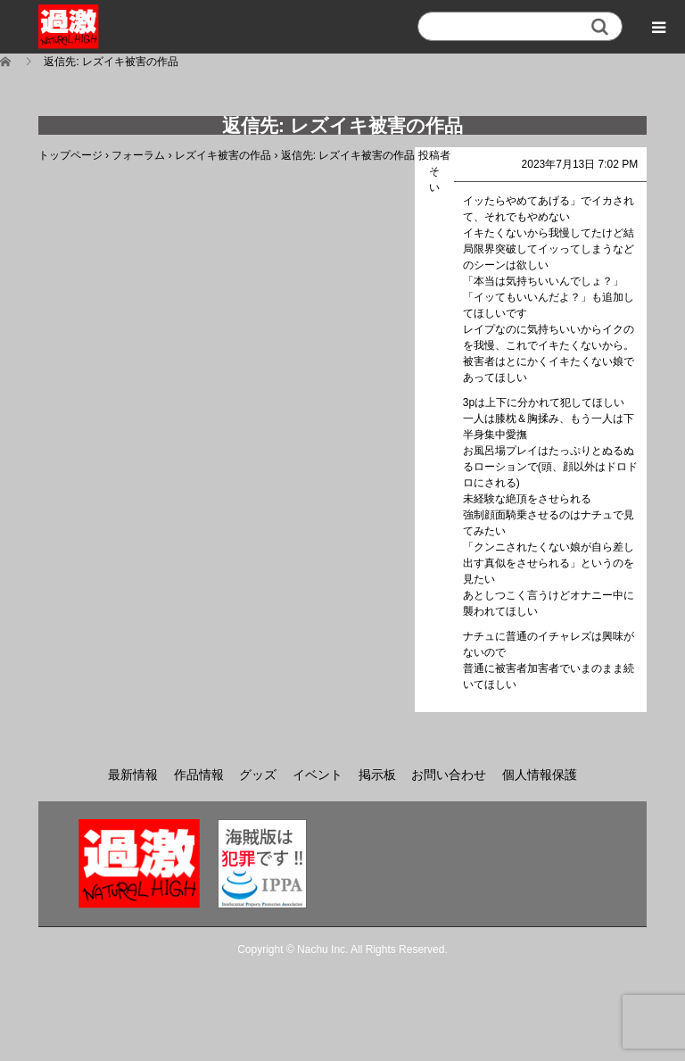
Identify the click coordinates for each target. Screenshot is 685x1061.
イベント (317, 774)
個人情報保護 (539, 774)
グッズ (257, 774)
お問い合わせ (448, 774)
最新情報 (133, 774)
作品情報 (199, 774)
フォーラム (138, 155)
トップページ (70, 155)
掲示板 (377, 774)
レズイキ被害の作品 (223, 155)
